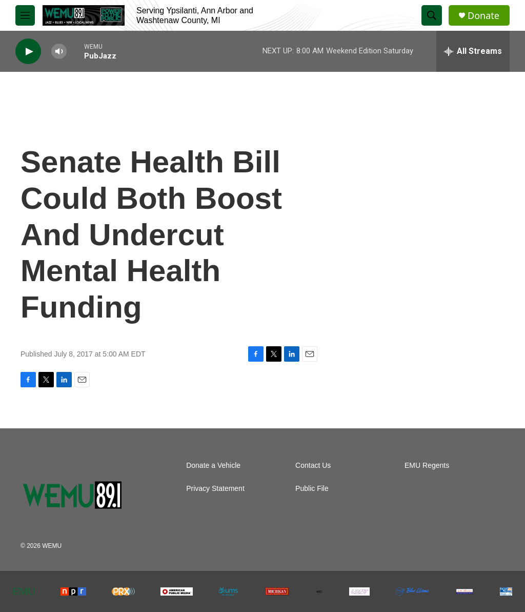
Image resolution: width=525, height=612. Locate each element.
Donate (483, 15)
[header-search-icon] (431, 15)
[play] (28, 51)
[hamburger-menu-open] (25, 15)
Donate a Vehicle (213, 465)
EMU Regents (427, 465)
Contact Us (313, 465)
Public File (312, 488)
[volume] (59, 51)
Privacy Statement (215, 488)
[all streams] (473, 51)
